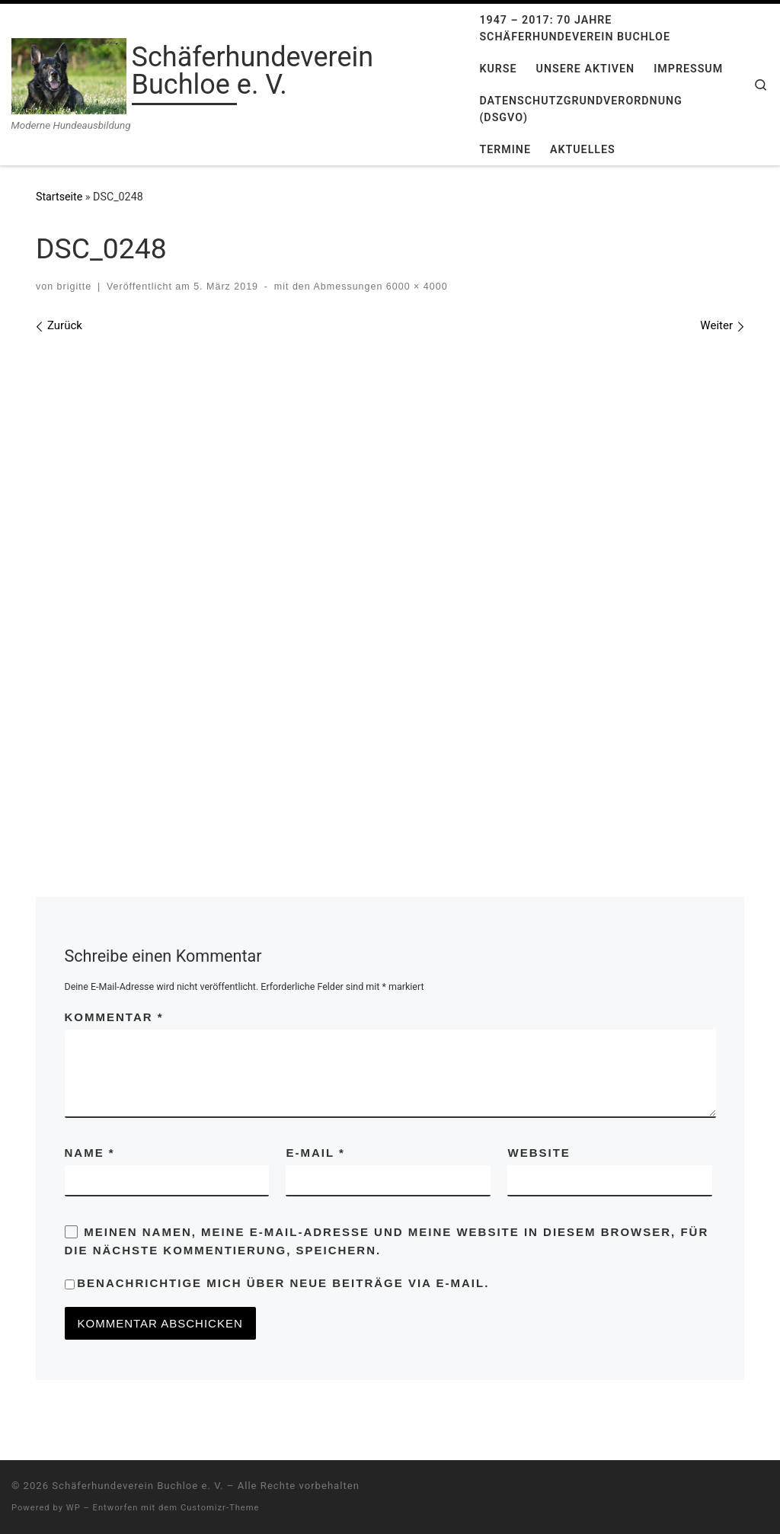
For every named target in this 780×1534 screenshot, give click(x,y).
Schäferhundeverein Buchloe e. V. (137, 1485)
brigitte (74, 286)
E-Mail (315, 1152)
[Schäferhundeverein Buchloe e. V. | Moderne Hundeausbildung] (68, 75)
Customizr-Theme (220, 1508)
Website (538, 1152)
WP (73, 1508)
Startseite (59, 197)
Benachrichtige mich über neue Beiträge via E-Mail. (283, 1282)
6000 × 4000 (414, 286)
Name (90, 1152)
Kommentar (114, 1016)
